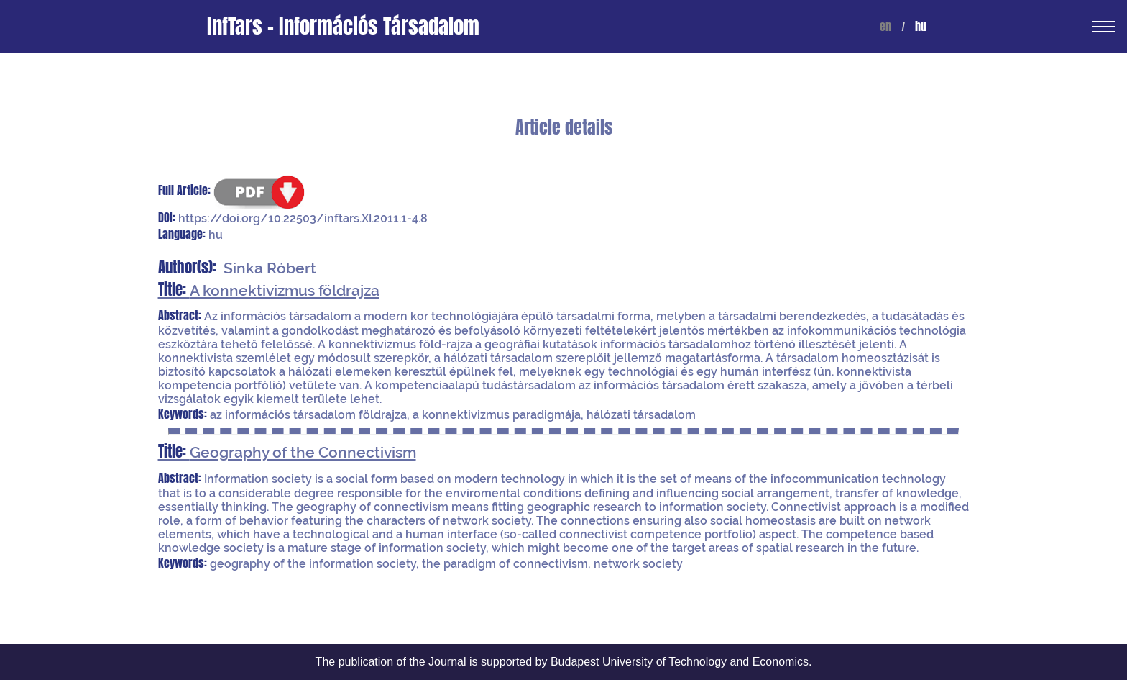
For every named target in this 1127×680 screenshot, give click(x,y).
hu (920, 26)
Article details (563, 127)
